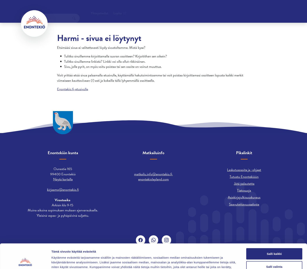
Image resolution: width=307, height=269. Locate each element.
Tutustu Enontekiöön (244, 176)
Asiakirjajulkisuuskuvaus (244, 197)
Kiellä (274, 256)
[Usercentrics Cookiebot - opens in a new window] (25, 261)
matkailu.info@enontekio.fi (153, 174)
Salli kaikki (274, 230)
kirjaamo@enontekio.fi (63, 189)
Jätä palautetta (244, 183)
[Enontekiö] (34, 23)
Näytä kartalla (63, 179)
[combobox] (256, 8)
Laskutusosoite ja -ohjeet (244, 169)
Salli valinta (274, 243)
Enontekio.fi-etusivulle (72, 89)
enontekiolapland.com (153, 179)
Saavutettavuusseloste (244, 204)
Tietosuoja (244, 190)
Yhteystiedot (61, 8)
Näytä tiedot (209, 261)
